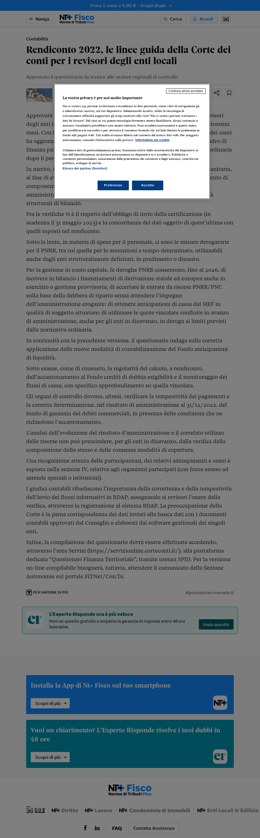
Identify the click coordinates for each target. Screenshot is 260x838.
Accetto (147, 185)
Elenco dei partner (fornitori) (85, 168)
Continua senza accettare (186, 91)
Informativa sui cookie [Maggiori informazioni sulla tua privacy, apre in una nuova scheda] (152, 140)
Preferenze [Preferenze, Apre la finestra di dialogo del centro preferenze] (113, 185)
